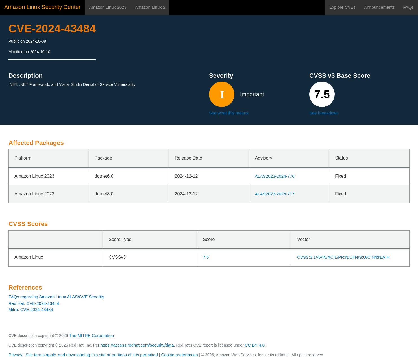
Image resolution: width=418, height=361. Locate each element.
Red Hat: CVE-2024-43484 (33, 303)
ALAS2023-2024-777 (274, 194)
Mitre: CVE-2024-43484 (30, 309)
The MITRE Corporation (91, 335)
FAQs (408, 7)
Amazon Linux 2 (150, 7)
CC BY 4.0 (255, 345)
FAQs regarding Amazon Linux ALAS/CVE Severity (56, 296)
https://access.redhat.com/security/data (137, 345)
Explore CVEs (342, 7)
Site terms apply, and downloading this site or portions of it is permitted (92, 354)
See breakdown (324, 112)
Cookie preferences (179, 354)
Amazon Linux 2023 (108, 7)
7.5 (206, 257)
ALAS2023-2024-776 (274, 176)
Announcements (379, 7)
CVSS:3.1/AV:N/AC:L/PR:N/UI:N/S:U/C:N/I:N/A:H (343, 257)
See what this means (228, 112)
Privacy (15, 354)
